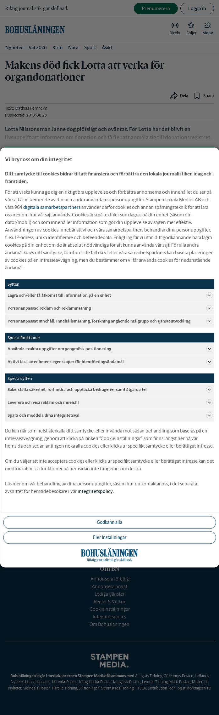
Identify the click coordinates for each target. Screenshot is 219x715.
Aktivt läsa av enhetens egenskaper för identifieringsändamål (110, 362)
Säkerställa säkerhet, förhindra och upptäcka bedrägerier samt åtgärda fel (110, 389)
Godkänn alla (109, 522)
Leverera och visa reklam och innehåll (110, 402)
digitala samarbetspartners (51, 207)
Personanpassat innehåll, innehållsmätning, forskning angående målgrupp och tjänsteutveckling (110, 321)
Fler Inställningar (109, 537)
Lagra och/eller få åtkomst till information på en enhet (110, 295)
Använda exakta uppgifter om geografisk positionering (110, 349)
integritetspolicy (95, 491)
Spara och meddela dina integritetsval (110, 415)
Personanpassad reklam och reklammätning (110, 308)
